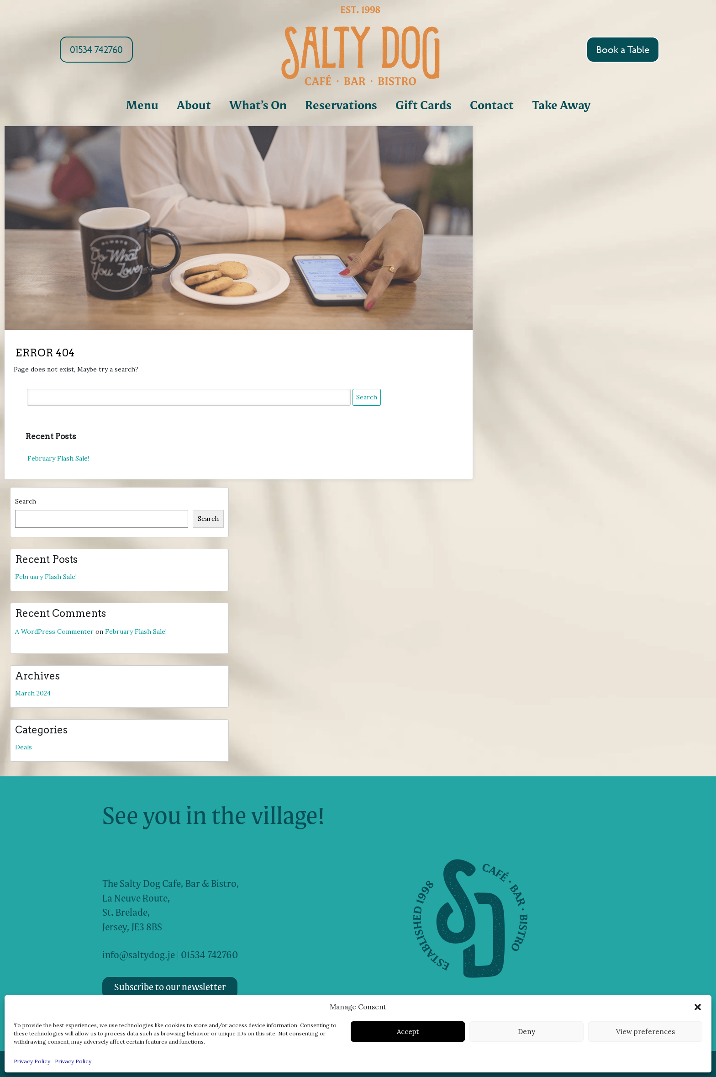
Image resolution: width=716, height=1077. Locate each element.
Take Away (561, 106)
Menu (142, 106)
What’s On (258, 106)
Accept (408, 1031)
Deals (23, 747)
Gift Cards (423, 106)
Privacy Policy (32, 1061)
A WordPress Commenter (54, 631)
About (194, 106)
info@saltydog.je (138, 955)
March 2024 (33, 693)
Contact (492, 106)
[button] (697, 1007)
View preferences (645, 1031)
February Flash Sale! (58, 458)
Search (25, 501)
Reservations (341, 106)
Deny (526, 1031)
